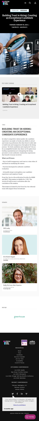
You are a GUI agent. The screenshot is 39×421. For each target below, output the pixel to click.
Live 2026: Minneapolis (19, 374)
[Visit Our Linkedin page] (22, 394)
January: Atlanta (19, 389)
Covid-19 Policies (19, 362)
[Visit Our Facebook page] (17, 394)
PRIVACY (26, 413)
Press (19, 352)
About (19, 350)
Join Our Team (19, 358)
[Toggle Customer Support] (30, 416)
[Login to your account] (35, 3)
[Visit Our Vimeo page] (26, 394)
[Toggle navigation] (25, 3)
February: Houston (19, 387)
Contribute (19, 354)
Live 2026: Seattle (19, 370)
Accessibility (19, 360)
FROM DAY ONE (19, 413)
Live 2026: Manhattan (19, 378)
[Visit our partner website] (19, 317)
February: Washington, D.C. (19, 385)
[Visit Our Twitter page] (13, 394)
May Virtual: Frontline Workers (19, 372)
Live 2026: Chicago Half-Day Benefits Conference (19, 376)
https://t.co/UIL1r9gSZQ (19, 405)
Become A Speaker (19, 356)
